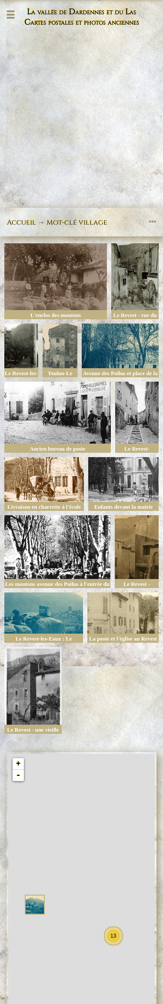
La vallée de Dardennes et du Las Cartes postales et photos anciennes (81, 17)
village (93, 222)
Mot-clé (62, 222)
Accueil (21, 222)
